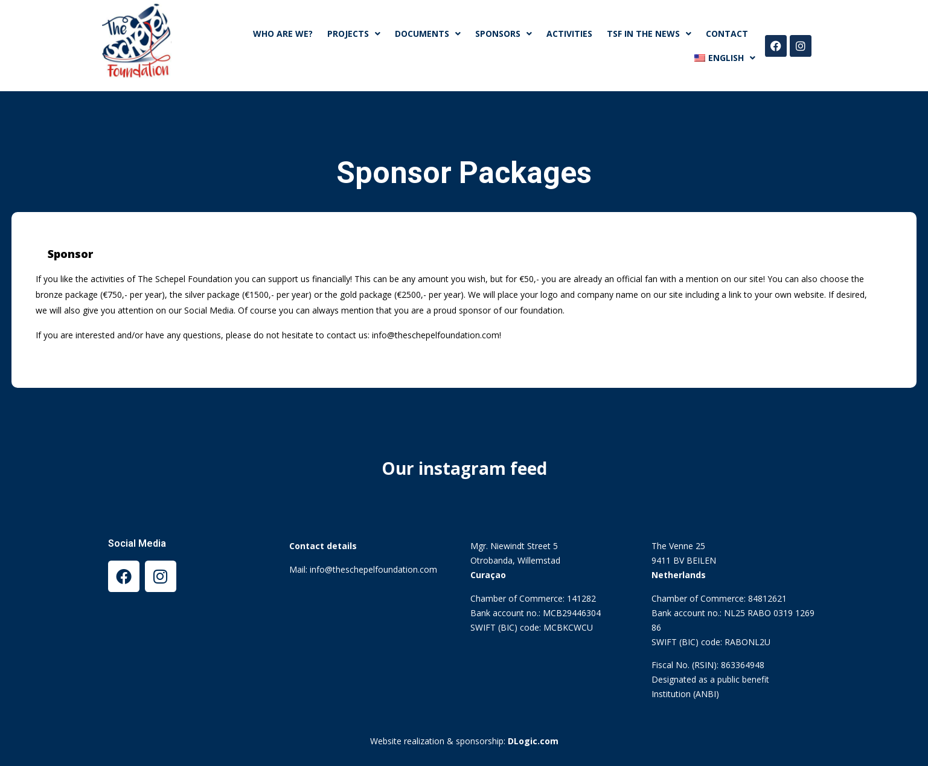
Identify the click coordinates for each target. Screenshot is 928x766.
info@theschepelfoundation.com (373, 569)
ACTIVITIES (569, 33)
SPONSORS (503, 34)
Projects (353, 34)
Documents (428, 34)
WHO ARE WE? (283, 33)
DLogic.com (533, 741)
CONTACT (727, 33)
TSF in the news (649, 34)
